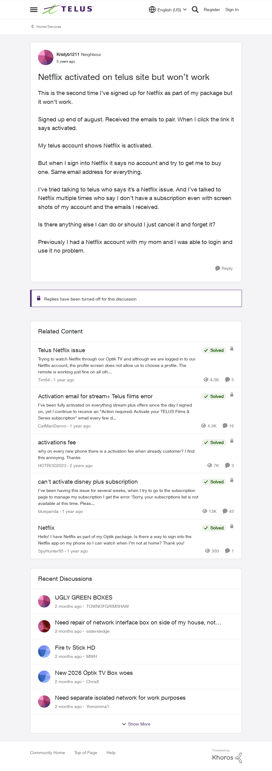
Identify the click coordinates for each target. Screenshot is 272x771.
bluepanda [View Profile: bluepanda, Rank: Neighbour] (48, 511)
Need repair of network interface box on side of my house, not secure (135, 622)
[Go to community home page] (68, 9)
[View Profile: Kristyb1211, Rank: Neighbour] (45, 57)
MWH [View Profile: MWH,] (91, 656)
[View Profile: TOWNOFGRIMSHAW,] (44, 601)
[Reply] (224, 268)
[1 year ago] (62, 379)
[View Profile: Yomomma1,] (44, 701)
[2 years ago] (80, 465)
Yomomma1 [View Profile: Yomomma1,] (97, 706)
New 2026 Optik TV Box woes (94, 672)
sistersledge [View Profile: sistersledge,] (98, 631)
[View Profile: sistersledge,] (44, 626)
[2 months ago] (68, 606)
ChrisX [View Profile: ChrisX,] (92, 681)
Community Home (47, 752)
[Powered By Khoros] (227, 756)
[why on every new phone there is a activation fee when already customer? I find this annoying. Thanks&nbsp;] (118, 453)
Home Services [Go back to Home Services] (45, 26)
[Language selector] (167, 9)
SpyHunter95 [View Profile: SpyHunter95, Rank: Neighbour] (51, 550)
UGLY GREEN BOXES (83, 597)
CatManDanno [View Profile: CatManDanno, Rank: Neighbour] (52, 425)
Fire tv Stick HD (75, 647)
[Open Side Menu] (34, 9)
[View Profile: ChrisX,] (44, 677)
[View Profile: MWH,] (44, 651)
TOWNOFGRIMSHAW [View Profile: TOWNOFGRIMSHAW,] (107, 605)
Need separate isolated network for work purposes (120, 697)
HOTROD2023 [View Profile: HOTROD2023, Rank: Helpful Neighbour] (52, 465)
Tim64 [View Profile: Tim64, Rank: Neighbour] (44, 379)
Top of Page (85, 752)
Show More (136, 724)
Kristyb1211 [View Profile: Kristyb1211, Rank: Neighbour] (68, 54)
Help (111, 752)
